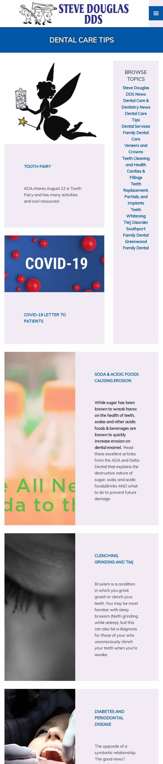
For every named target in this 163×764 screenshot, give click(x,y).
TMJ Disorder (135, 222)
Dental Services (135, 126)
